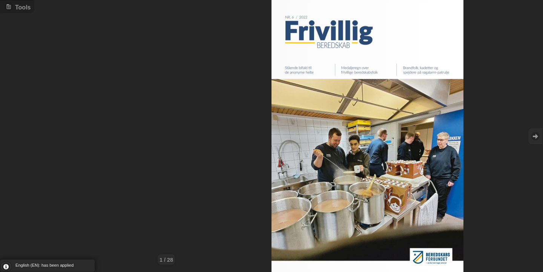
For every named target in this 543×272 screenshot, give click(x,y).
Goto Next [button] (535, 136)
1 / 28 (166, 260)
